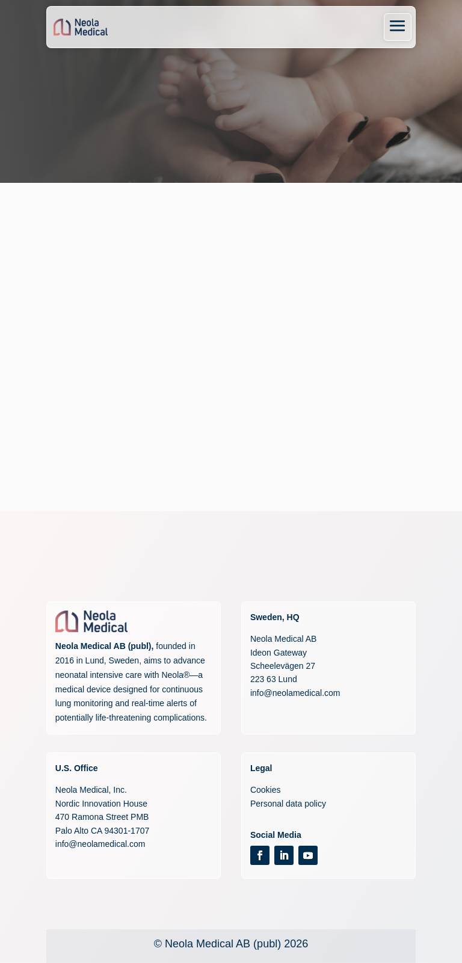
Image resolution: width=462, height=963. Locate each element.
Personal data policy (288, 803)
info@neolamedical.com (295, 693)
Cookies (265, 790)
